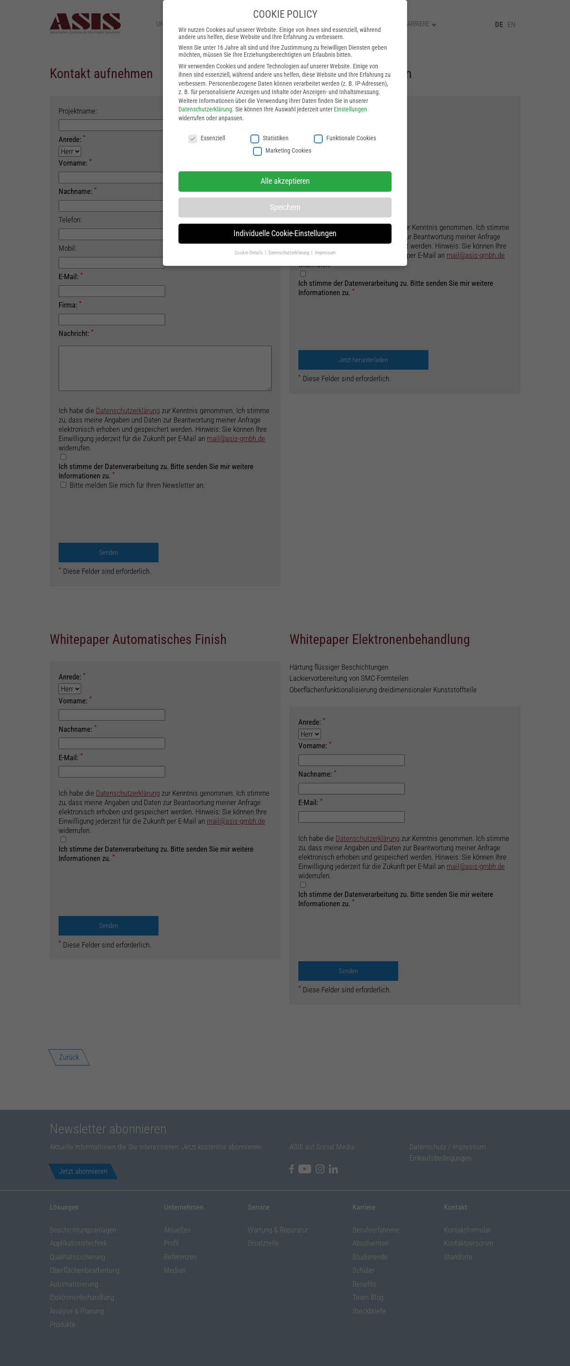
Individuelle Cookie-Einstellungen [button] (285, 233)
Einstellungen (350, 109)
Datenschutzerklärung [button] (289, 252)
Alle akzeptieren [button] (285, 181)
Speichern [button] (285, 207)
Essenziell (206, 138)
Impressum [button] (325, 252)
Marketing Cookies (282, 150)
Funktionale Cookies (345, 138)
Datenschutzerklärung (205, 109)
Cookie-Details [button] (249, 252)
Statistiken (269, 138)
